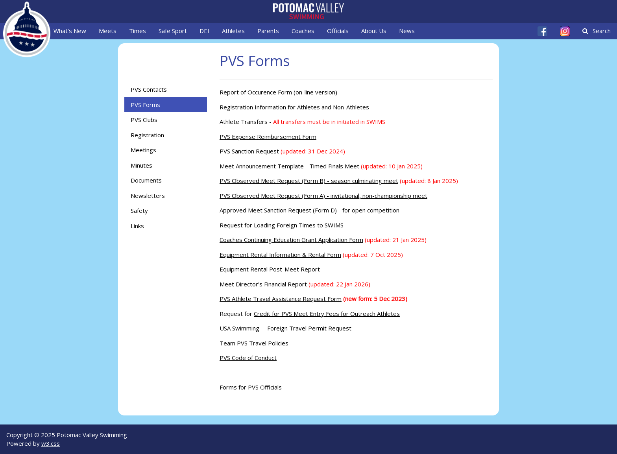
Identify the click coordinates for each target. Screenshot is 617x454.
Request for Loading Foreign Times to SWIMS (282, 225)
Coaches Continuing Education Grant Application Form (291, 240)
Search (596, 31)
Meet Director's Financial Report (263, 284)
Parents (268, 31)
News (407, 31)
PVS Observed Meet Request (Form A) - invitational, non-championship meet (323, 195)
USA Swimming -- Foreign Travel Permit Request (285, 328)
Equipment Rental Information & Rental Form (280, 254)
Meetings (143, 150)
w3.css (50, 443)
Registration (147, 135)
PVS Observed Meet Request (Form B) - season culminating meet (309, 181)
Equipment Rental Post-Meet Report (270, 269)
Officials (338, 31)
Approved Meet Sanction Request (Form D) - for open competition (309, 210)
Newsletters (148, 195)
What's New (70, 31)
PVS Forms (145, 105)
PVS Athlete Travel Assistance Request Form (281, 299)
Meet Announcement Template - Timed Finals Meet (289, 166)
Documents (146, 180)
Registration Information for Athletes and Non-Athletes (294, 107)
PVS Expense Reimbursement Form (268, 136)
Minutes (141, 165)
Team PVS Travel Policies (254, 343)
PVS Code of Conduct (248, 358)
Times (137, 31)
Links (137, 226)
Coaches (303, 31)
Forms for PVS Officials (251, 387)
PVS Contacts (149, 89)
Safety (139, 210)
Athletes (233, 31)
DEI (204, 31)
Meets (107, 31)
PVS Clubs (144, 120)
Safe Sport (173, 31)
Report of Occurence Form (256, 92)
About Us (373, 31)
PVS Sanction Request (249, 151)
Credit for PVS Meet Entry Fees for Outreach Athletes (327, 313)
